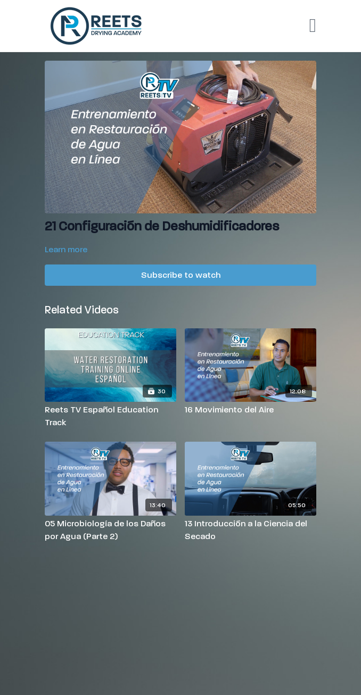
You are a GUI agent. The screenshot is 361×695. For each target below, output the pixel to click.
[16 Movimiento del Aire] (250, 409)
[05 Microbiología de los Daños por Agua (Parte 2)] (110, 530)
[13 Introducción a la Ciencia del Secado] (250, 530)
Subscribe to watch (180, 275)
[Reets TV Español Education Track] (110, 416)
